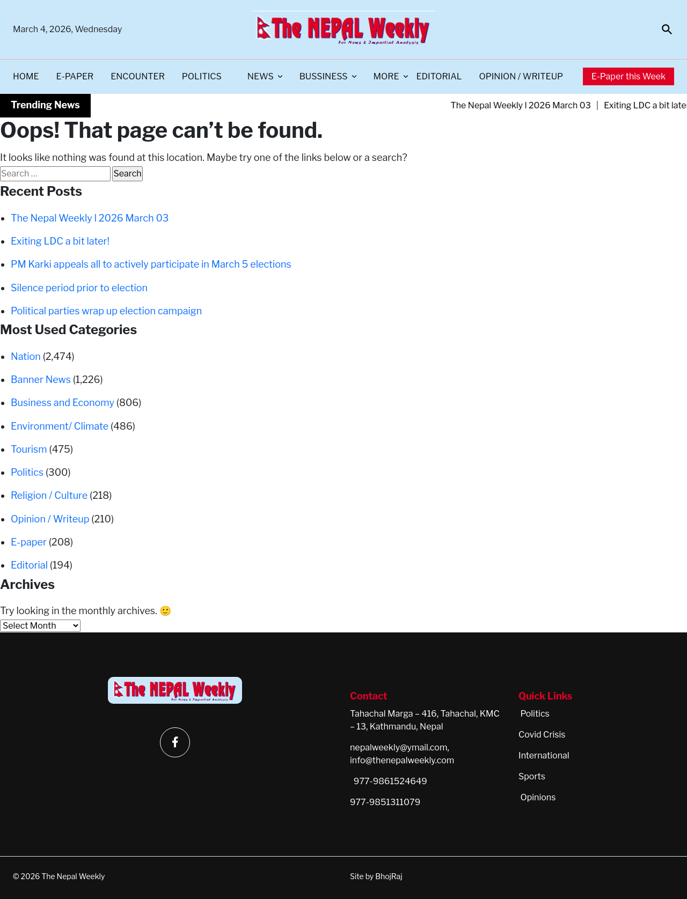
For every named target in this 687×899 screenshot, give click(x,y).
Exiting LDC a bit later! (60, 241)
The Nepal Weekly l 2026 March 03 (530, 105)
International (543, 755)
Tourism (29, 449)
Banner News (41, 379)
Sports (531, 776)
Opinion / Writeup (521, 76)
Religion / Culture (49, 495)
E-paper (75, 76)
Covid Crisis (542, 734)
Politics (202, 76)
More (386, 76)
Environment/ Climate (59, 426)
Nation (26, 356)
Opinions (538, 797)
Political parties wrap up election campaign (106, 310)
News (260, 76)
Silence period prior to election (79, 287)
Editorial (439, 76)
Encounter (138, 76)
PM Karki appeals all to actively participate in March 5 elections (151, 264)
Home (26, 76)
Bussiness (323, 76)
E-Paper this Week (628, 76)
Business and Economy (62, 402)
